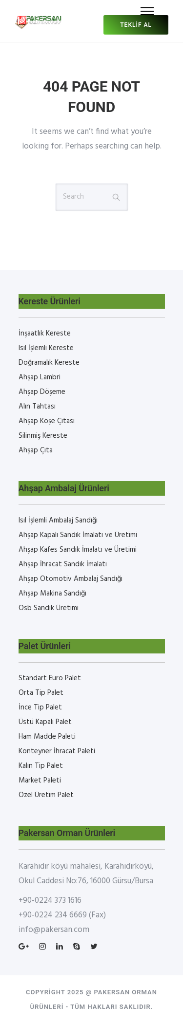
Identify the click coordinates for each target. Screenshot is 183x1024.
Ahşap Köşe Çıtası (47, 421)
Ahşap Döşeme (42, 392)
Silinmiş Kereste (43, 436)
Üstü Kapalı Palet (45, 722)
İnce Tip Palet (40, 707)
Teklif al (136, 24)
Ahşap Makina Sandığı (52, 593)
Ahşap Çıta (36, 450)
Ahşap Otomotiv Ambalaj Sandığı (70, 579)
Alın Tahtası (37, 406)
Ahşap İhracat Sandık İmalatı (63, 564)
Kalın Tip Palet (41, 766)
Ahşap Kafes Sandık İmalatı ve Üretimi (78, 550)
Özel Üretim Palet (46, 795)
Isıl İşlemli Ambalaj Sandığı (58, 520)
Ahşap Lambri (40, 377)
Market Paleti (40, 780)
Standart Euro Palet (50, 678)
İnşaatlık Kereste (45, 333)
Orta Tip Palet (41, 693)
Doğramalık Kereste (49, 363)
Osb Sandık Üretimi (49, 608)
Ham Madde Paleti (47, 737)
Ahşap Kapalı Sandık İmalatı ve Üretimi (78, 535)
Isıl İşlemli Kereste (46, 348)
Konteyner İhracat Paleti (57, 751)
